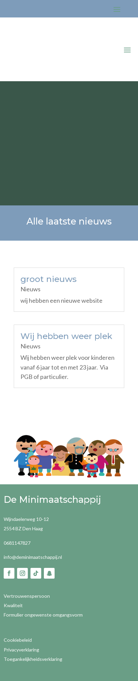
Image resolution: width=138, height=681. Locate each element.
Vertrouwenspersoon (27, 596)
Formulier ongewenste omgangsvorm (43, 615)
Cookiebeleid (18, 640)
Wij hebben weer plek (66, 336)
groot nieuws (48, 279)
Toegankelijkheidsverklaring (33, 659)
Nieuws (30, 289)
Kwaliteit (13, 605)
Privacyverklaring (21, 649)
